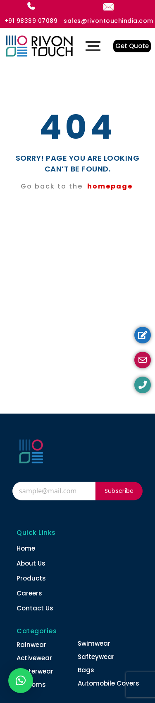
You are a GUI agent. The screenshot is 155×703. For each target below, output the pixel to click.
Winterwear (35, 671)
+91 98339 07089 (31, 21)
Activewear (34, 658)
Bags (86, 670)
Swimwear (94, 643)
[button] (20, 680)
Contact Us (35, 608)
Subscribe (119, 491)
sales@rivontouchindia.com (108, 21)
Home (26, 548)
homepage (110, 186)
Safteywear (96, 656)
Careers (29, 593)
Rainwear (31, 644)
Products (31, 578)
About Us (31, 563)
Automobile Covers (108, 683)
